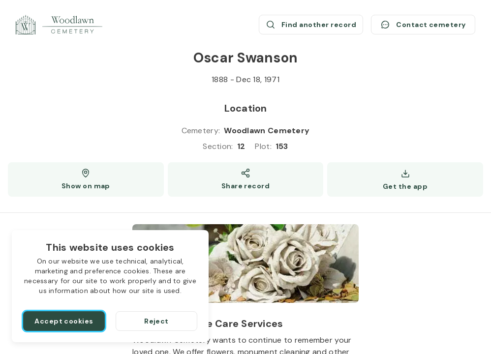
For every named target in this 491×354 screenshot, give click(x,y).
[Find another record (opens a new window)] (311, 24)
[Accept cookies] (64, 321)
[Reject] (156, 321)
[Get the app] (405, 179)
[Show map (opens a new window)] (86, 179)
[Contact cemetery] (423, 24)
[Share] (246, 179)
